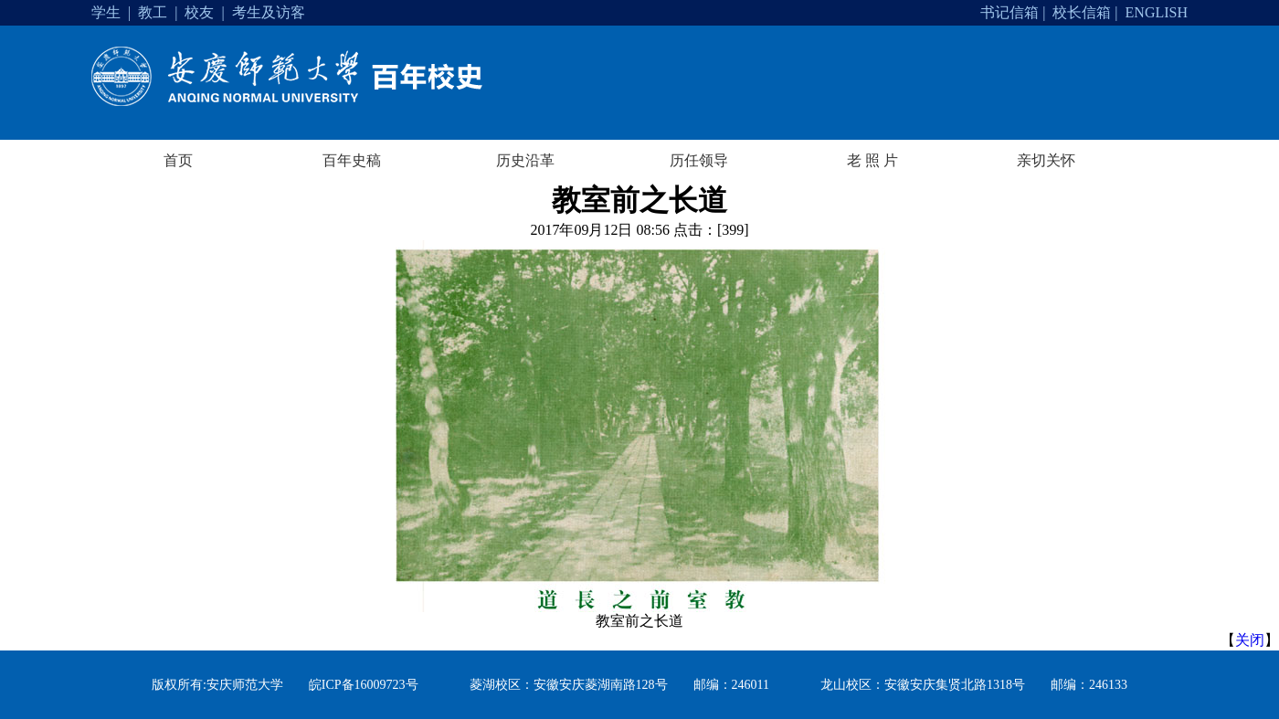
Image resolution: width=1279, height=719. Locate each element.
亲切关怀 (1046, 160)
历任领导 (699, 160)
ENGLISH (1157, 12)
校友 (199, 12)
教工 (152, 12)
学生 (106, 12)
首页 (178, 160)
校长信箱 (1081, 12)
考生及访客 (268, 12)
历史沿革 (525, 160)
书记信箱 (1009, 12)
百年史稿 (351, 160)
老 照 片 (872, 160)
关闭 (1249, 640)
